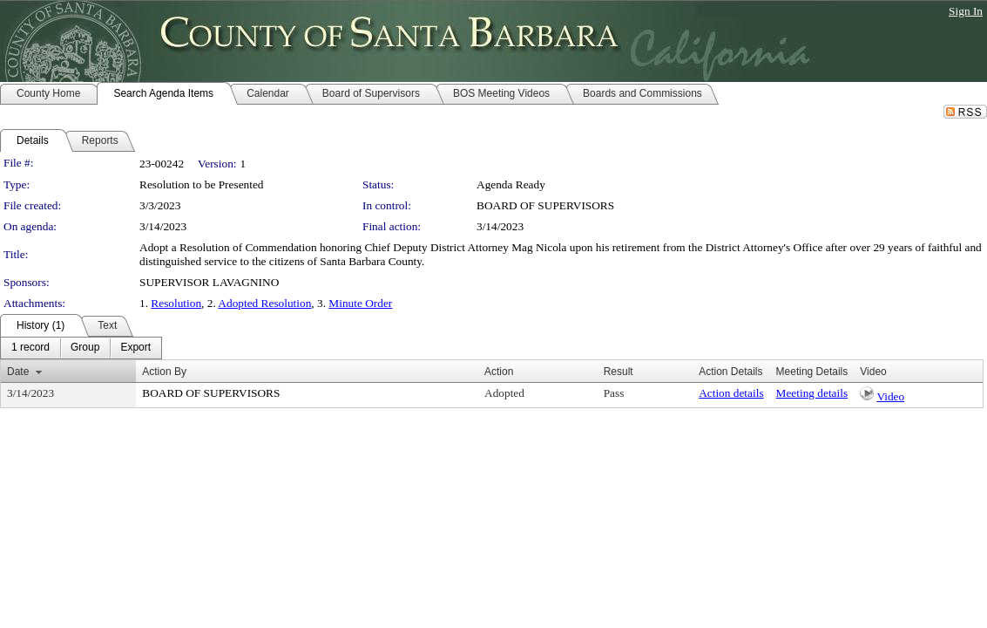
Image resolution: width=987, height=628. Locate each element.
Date (18, 371)
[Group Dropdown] (85, 348)
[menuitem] (30, 348)
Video (890, 396)
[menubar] (81, 348)
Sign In (966, 10)
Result (618, 371)
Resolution (176, 303)
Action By (164, 371)
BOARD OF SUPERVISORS (545, 205)
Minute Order (360, 303)
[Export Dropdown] (135, 348)
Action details (731, 392)
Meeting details (812, 392)
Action (498, 371)
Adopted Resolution (264, 303)
